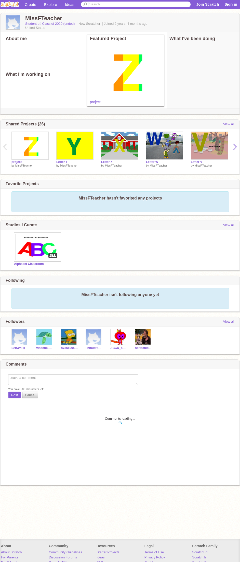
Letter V (196, 162)
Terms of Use (154, 552)
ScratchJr (199, 557)
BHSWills (18, 348)
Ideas (69, 4)
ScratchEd (199, 552)
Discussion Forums (63, 557)
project (95, 102)
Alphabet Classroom (29, 264)
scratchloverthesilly (143, 348)
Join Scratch (207, 4)
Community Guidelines (65, 552)
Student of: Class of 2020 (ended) (50, 24)
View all (228, 124)
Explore (50, 4)
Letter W (152, 162)
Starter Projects (108, 552)
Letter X (107, 162)
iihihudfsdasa (94, 348)
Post (14, 395)
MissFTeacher (24, 165)
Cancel (30, 395)
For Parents (9, 557)
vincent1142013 (44, 348)
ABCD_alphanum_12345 (118, 348)
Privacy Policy (154, 557)
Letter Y (62, 162)
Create (30, 4)
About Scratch (11, 552)
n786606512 (69, 348)
